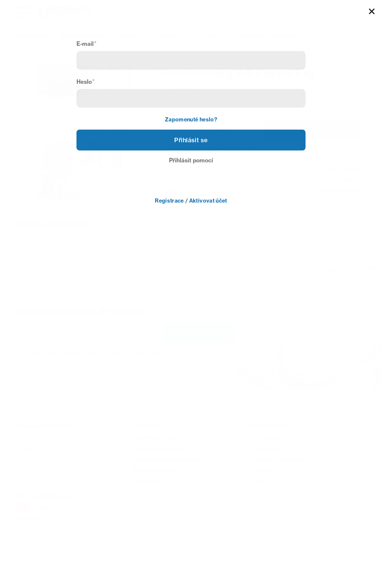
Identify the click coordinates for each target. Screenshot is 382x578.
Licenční (212, 35)
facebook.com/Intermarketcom (71, 470)
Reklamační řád (155, 470)
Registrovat (268, 448)
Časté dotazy (151, 481)
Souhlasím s (96, 353)
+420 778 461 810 (40, 459)
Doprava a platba (157, 437)
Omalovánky (169, 35)
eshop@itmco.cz (38, 448)
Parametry (180, 95)
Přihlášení (214, 130)
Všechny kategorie (278, 459)
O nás (260, 481)
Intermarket (30, 35)
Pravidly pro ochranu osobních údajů (113, 353)
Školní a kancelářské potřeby (99, 35)
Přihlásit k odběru (198, 332)
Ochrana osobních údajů (167, 459)
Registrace (312, 130)
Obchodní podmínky (161, 448)
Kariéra (262, 470)
